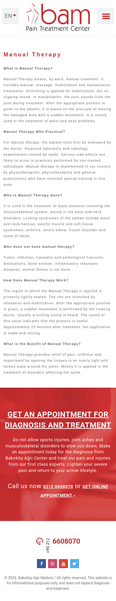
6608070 (66, 541)
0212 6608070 (58, 486)
